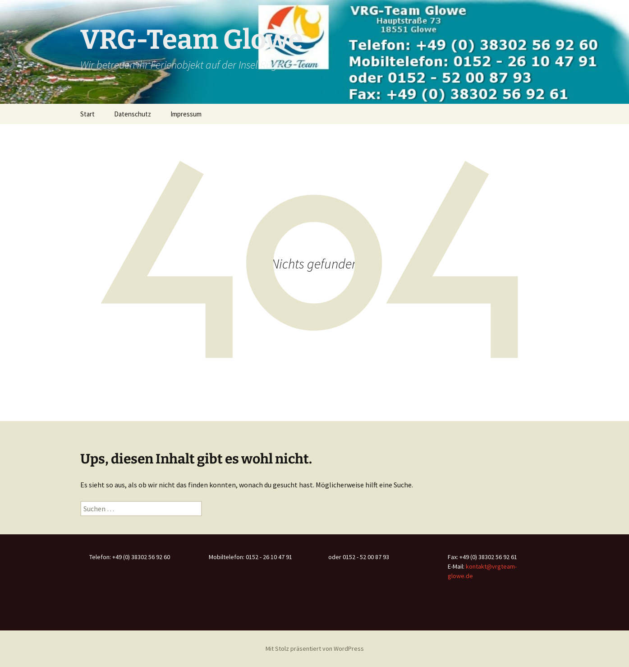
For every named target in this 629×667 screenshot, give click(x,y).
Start (87, 114)
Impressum (186, 114)
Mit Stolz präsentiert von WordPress (315, 648)
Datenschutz (132, 114)
